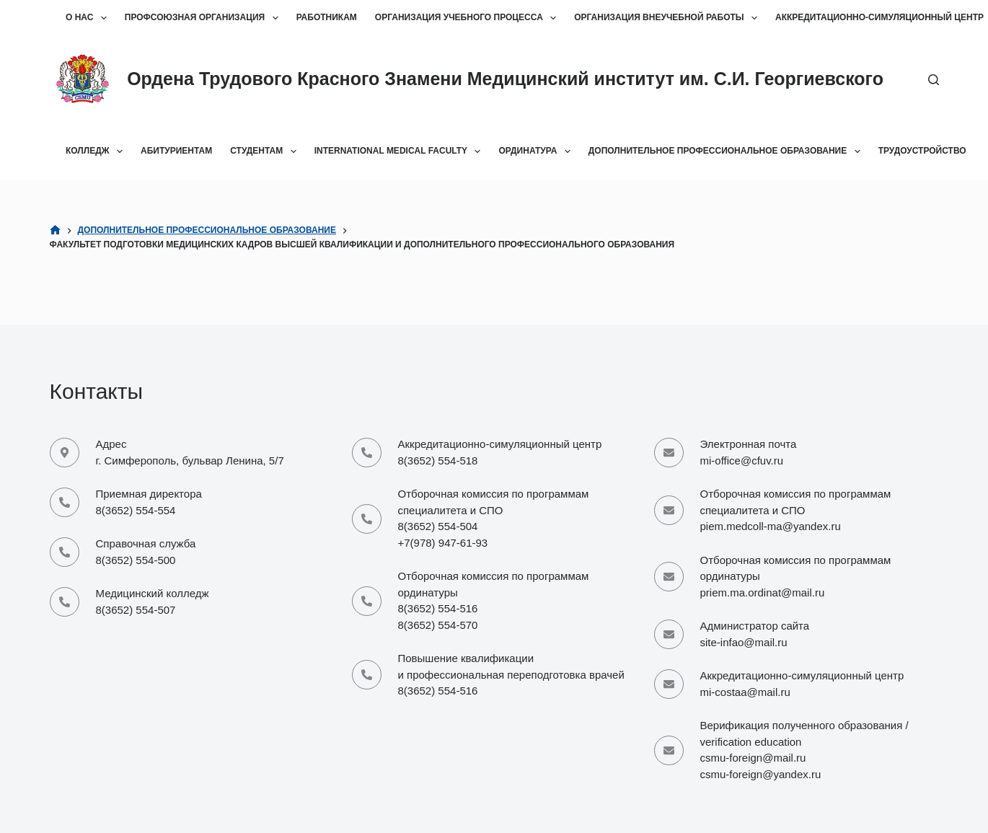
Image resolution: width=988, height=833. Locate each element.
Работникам (326, 17)
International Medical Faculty (400, 151)
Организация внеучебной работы (668, 18)
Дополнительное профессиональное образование (727, 151)
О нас (89, 18)
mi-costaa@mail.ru (745, 692)
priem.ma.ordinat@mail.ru (762, 592)
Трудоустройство (922, 151)
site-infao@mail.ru (744, 642)
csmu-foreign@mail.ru (753, 758)
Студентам (265, 151)
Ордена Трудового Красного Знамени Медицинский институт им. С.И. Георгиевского (505, 79)
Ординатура (536, 151)
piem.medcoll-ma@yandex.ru (770, 526)
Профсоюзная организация (204, 18)
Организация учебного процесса (468, 18)
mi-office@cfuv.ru (742, 460)
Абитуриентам (176, 151)
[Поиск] (933, 79)
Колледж (97, 151)
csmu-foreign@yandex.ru (760, 774)
